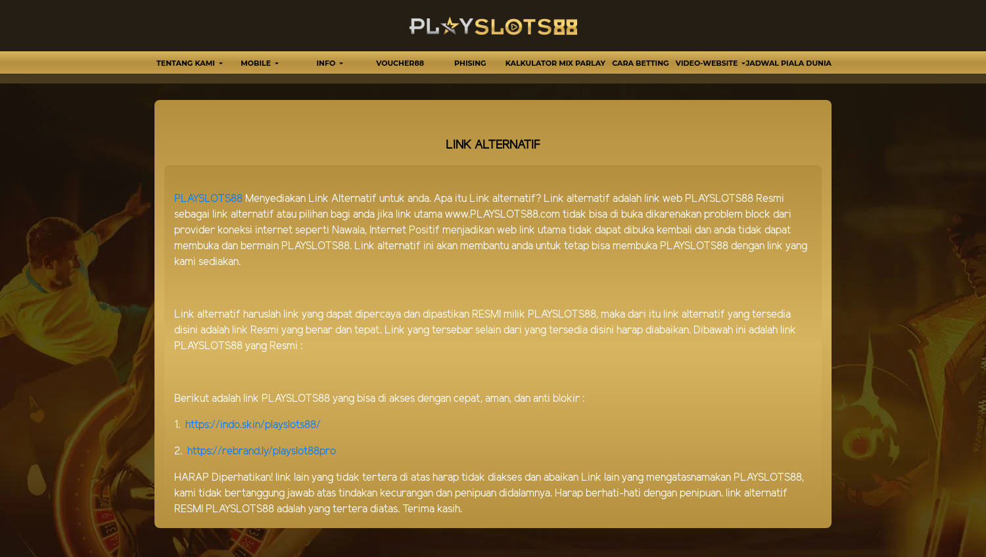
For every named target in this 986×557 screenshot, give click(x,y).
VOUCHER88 (400, 63)
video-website (708, 63)
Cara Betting (640, 63)
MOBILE (257, 63)
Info (327, 63)
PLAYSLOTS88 (208, 199)
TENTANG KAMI (186, 63)
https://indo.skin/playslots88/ (253, 425)
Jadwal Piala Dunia (789, 63)
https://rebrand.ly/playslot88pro (261, 451)
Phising (470, 63)
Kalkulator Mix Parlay (555, 63)
